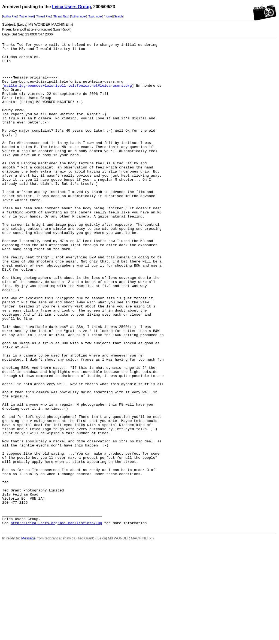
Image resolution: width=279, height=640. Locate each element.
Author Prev (10, 16)
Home (108, 16)
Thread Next (60, 16)
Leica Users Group (71, 6)
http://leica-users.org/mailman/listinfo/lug (56, 619)
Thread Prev (43, 16)
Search (118, 16)
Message (28, 635)
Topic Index (95, 16)
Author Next (27, 16)
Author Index (78, 16)
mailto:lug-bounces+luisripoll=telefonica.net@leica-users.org (68, 94)
